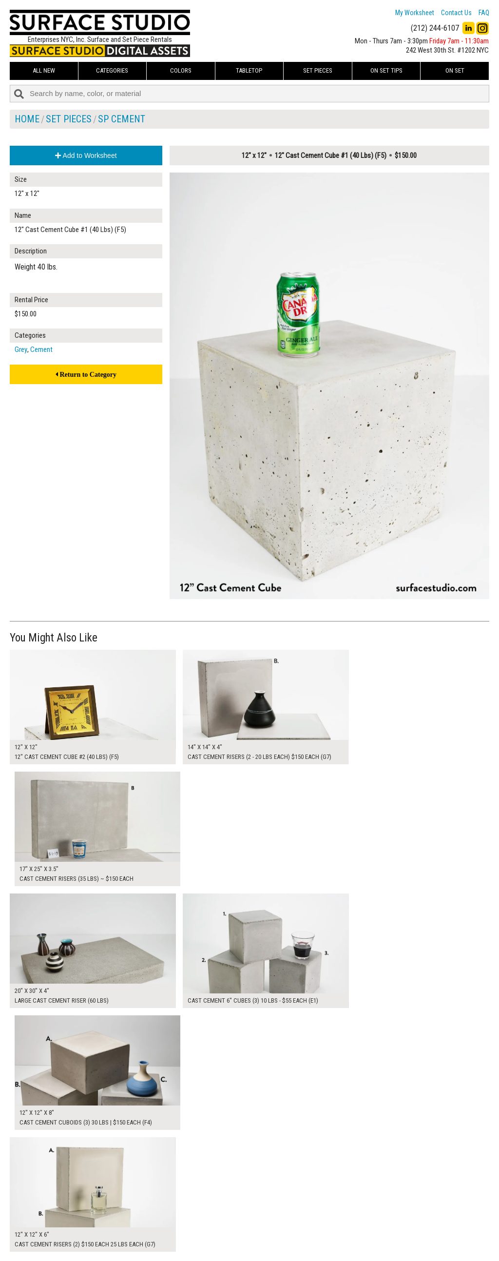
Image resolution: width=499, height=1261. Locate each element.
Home (27, 119)
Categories (112, 70)
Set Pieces (317, 70)
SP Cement (121, 119)
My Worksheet (414, 13)
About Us (190, 1222)
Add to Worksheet (85, 155)
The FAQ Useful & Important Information (232, 1234)
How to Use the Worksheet (213, 1212)
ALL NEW (44, 70)
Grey (21, 349)
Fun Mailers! (193, 1244)
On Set (454, 70)
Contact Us (456, 13)
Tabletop (249, 70)
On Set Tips (386, 70)
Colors (181, 70)
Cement (41, 349)
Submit (352, 1233)
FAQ (484, 13)
